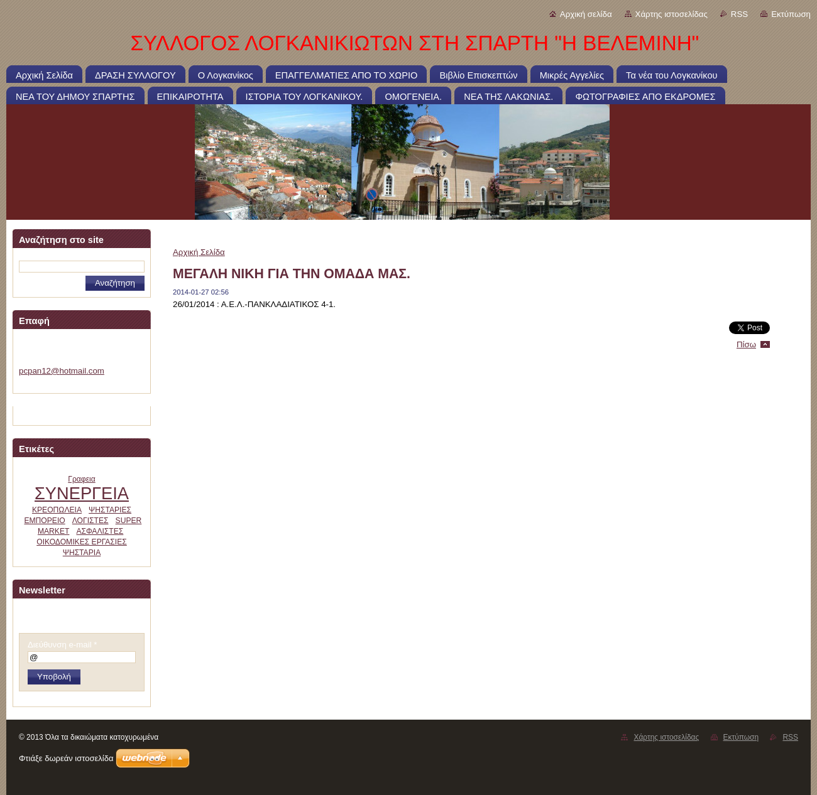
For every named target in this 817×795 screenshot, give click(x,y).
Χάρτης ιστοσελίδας (671, 14)
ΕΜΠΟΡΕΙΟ (44, 520)
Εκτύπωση (791, 14)
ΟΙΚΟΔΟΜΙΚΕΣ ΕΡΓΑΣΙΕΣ (81, 542)
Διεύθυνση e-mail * (62, 644)
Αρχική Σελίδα (199, 252)
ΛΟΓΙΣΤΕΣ (90, 520)
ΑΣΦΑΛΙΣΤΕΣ (99, 531)
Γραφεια (82, 479)
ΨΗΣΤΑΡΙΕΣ (110, 510)
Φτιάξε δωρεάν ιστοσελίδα (66, 758)
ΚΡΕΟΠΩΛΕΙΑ (57, 510)
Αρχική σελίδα (586, 14)
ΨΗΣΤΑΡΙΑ (82, 552)
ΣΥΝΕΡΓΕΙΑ (82, 493)
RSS (739, 14)
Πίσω (746, 344)
